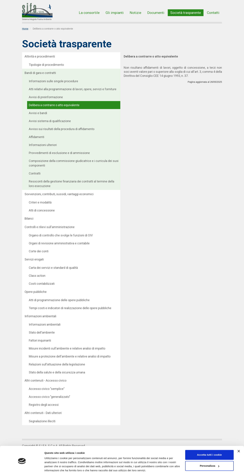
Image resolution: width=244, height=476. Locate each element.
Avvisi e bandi (38, 113)
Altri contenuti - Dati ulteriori (43, 413)
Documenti (155, 13)
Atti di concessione (42, 210)
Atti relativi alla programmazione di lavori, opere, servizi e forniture (72, 89)
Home (25, 28)
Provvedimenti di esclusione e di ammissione (59, 153)
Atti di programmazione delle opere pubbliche (59, 300)
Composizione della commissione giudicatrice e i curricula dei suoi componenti (73, 163)
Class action (37, 275)
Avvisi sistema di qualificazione (50, 121)
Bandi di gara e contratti (40, 73)
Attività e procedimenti (40, 56)
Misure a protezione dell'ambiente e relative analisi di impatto (69, 356)
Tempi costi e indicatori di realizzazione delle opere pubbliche (70, 308)
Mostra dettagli (53, 469)
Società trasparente (185, 13)
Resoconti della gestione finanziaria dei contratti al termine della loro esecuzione (71, 184)
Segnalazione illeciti (42, 421)
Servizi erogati (34, 259)
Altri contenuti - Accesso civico (45, 380)
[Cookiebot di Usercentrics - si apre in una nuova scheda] (22, 469)
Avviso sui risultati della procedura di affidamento (61, 129)
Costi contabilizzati (42, 283)
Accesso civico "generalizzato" (49, 397)
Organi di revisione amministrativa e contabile (59, 243)
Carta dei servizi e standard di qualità (53, 267)
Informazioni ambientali (40, 316)
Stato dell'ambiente (42, 332)
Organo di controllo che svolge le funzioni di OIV (61, 235)
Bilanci (29, 218)
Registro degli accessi (44, 404)
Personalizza (209, 455)
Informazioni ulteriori (43, 145)
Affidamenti (36, 137)
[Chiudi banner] (239, 441)
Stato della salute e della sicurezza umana (57, 372)
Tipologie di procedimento (46, 64)
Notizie (135, 13)
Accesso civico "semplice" (47, 389)
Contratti (34, 173)
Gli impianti (115, 13)
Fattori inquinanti (40, 340)
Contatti (213, 13)
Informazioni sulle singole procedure (53, 81)
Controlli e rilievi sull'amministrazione (50, 227)
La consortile (89, 13)
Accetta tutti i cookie (209, 444)
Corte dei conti (38, 251)
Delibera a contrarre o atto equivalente (54, 105)
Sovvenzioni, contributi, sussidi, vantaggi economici (59, 194)
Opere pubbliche (36, 292)
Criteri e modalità (40, 202)
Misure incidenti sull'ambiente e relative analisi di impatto (67, 348)
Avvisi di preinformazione (46, 97)
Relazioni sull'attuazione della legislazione (57, 364)
